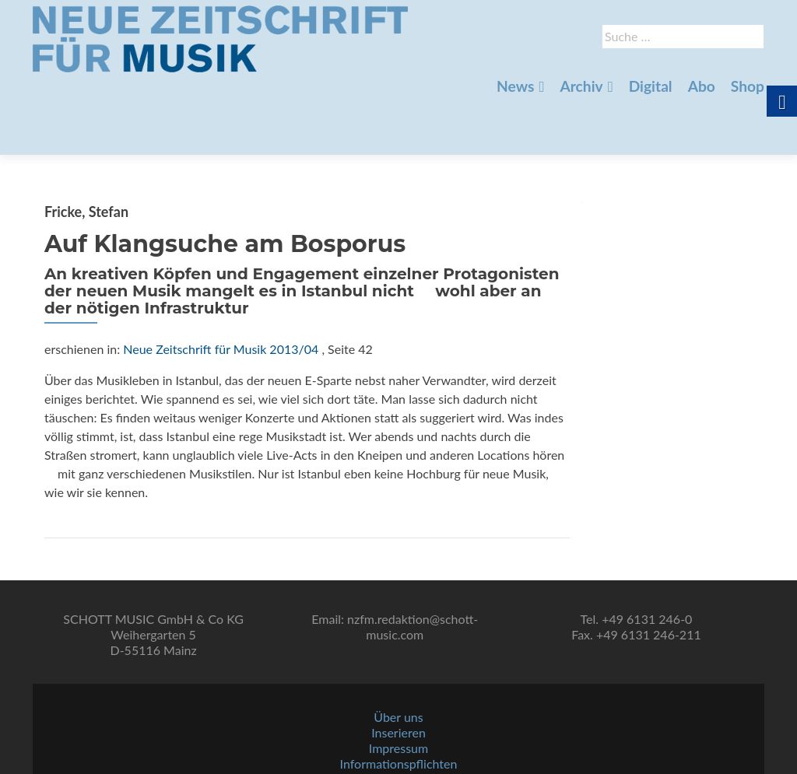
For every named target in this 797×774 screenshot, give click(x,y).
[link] (220, 37)
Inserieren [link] (398, 696)
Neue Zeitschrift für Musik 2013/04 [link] (220, 294)
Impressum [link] (398, 712)
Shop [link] (747, 86)
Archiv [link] (581, 86)
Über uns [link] (398, 681)
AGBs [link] (398, 743)
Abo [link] (701, 86)
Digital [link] (650, 86)
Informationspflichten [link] (399, 727)
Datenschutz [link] (398, 758)
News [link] (515, 86)
